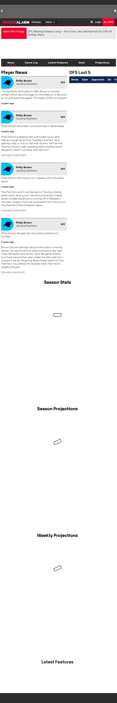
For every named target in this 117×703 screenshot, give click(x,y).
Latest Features (58, 62)
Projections (102, 62)
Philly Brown (24, 80)
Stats (81, 62)
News (10, 62)
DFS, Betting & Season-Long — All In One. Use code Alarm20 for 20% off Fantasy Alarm (70, 33)
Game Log (31, 62)
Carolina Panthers (26, 84)
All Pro (108, 22)
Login (98, 22)
